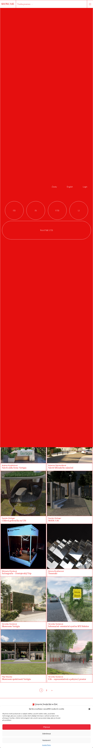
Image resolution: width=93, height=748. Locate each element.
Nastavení (46, 740)
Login (85, 187)
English (70, 187)
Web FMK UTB (46, 230)
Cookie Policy (46, 745)
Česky (54, 187)
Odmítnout (46, 734)
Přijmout (46, 727)
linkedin (79, 210)
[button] (89, 709)
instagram (36, 210)
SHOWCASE (8, 3)
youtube (57, 210)
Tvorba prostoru (23, 4)
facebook (14, 210)
